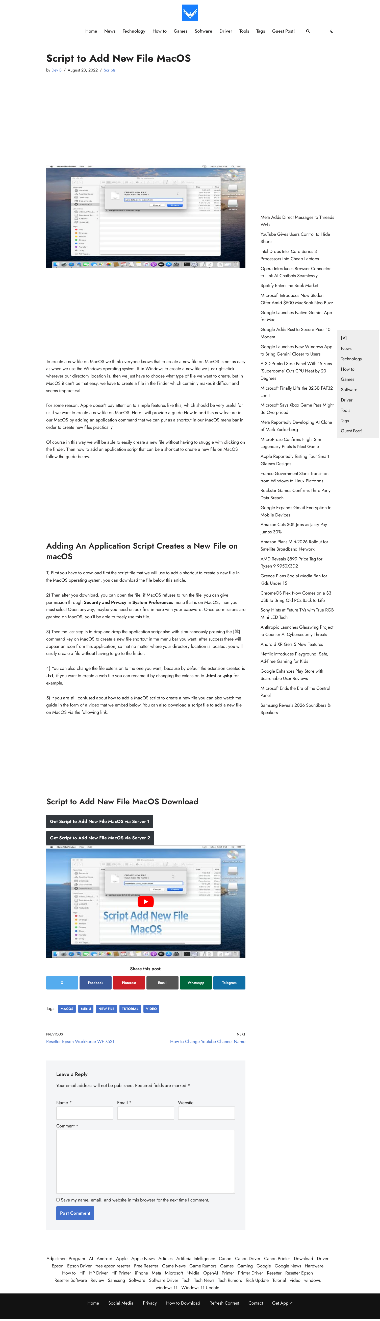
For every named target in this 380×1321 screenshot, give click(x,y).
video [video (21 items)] (295, 1280)
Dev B (57, 70)
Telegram (229, 982)
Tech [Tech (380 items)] (186, 1280)
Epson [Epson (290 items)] (57, 1266)
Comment (67, 1126)
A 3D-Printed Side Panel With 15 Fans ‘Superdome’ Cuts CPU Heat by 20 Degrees (296, 371)
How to (160, 31)
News (110, 31)
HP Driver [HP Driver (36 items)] (98, 1273)
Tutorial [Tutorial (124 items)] (279, 1280)
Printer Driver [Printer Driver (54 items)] (250, 1273)
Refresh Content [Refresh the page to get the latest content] (224, 1303)
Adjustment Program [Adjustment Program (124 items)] (65, 1258)
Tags (260, 31)
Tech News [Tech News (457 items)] (204, 1280)
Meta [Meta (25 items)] (156, 1273)
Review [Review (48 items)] (97, 1280)
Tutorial (130, 1008)
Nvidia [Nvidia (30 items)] (193, 1273)
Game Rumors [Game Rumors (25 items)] (202, 1266)
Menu (86, 1008)
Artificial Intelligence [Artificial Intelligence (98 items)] (195, 1258)
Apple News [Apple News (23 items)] (143, 1258)
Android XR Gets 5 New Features (292, 644)
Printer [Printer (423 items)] (228, 1273)
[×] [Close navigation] (344, 338)
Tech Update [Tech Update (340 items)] (257, 1280)
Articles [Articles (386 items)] (165, 1258)
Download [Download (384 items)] (303, 1258)
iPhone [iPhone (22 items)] (141, 1273)
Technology (134, 31)
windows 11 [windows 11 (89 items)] (167, 1287)
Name (64, 1102)
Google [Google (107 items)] (264, 1266)
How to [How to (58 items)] (69, 1273)
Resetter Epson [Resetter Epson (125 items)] (299, 1273)
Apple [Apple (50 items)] (122, 1258)
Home (91, 31)
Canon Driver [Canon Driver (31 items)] (247, 1258)
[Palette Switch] (332, 31)
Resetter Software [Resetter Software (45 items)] (71, 1280)
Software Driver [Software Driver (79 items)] (163, 1280)
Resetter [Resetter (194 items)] (274, 1273)
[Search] (308, 31)
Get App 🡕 (282, 1303)
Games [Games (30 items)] (227, 1266)
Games (181, 31)
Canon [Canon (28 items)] (225, 1258)
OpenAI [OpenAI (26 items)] (210, 1273)
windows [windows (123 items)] (312, 1280)
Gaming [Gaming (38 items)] (245, 1266)
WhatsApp (196, 982)
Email (162, 982)
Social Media (121, 1303)
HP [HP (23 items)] (82, 1273)
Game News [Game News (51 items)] (174, 1266)
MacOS (67, 1008)
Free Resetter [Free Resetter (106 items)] (146, 1266)
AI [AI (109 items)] (91, 1258)
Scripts (110, 70)
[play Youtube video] (145, 901)
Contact (255, 1303)
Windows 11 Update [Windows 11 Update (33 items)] (200, 1287)
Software (203, 31)
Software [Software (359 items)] (137, 1280)
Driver (225, 31)
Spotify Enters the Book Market (289, 285)
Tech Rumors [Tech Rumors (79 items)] (230, 1280)
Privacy (150, 1303)
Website (185, 1102)
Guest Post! (283, 31)
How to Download (183, 1303)
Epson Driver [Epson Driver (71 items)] (79, 1266)
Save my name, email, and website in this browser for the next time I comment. (135, 1200)
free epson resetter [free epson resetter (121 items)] (112, 1266)
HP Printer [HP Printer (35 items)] (121, 1273)
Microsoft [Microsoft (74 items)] (174, 1273)
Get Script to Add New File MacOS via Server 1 (99, 821)
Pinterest (129, 982)
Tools (244, 31)
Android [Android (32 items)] (104, 1258)
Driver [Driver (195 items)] (322, 1258)
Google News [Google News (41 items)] (288, 1266)
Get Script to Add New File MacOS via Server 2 (100, 838)
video (151, 1008)
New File (106, 1008)
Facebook (95, 982)
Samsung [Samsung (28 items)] (116, 1280)
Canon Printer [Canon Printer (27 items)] (277, 1258)
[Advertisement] (145, 114)
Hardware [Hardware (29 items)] (314, 1266)
